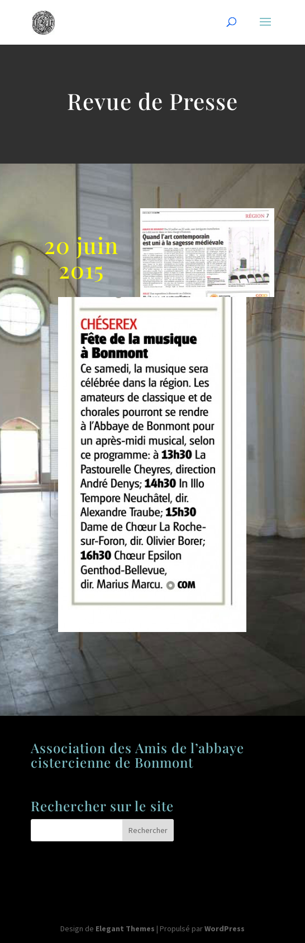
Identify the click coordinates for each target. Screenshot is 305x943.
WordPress (224, 928)
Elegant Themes (125, 928)
